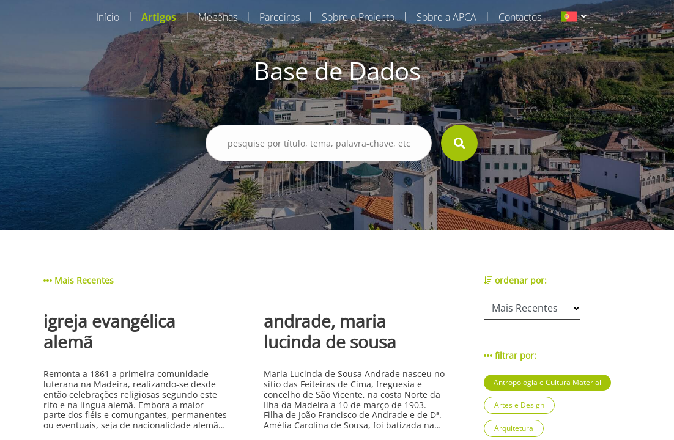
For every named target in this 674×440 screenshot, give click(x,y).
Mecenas (217, 17)
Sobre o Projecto (358, 17)
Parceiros (279, 17)
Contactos (519, 17)
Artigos (158, 17)
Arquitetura (513, 428)
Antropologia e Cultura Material (547, 382)
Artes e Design (519, 405)
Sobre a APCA (446, 17)
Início (107, 17)
